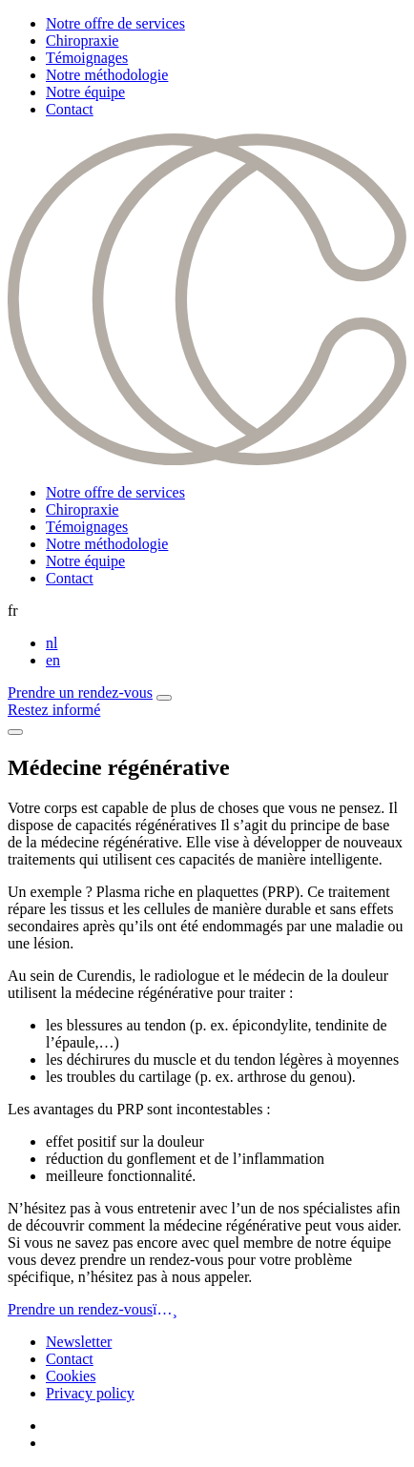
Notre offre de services (115, 23)
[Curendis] (207, 460)
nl (51, 643)
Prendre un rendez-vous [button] (92, 1309)
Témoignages (87, 58)
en (53, 660)
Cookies (70, 1376)
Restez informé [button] (54, 710)
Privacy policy (90, 1393)
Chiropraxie (82, 40)
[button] (164, 698)
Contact (69, 109)
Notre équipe (85, 92)
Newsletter (79, 1342)
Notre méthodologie (107, 75)
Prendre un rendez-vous (80, 692)
